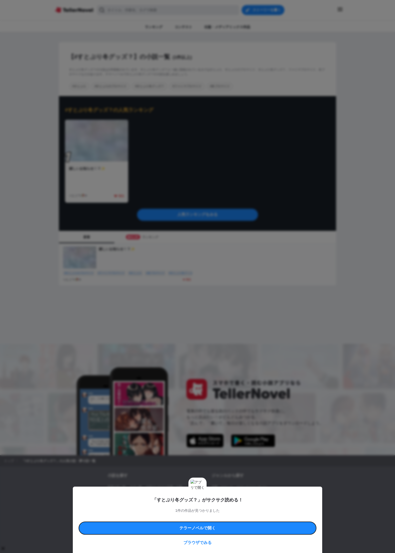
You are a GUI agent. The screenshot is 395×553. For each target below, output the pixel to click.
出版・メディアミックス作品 (127, 495)
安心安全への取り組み (212, 518)
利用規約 (122, 518)
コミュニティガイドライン (180, 518)
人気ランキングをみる (197, 214)
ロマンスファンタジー (252, 487)
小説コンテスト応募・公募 (164, 487)
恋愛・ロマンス (222, 487)
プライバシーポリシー (227, 524)
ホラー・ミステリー (266, 495)
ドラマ (223, 504)
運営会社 (249, 524)
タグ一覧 (136, 487)
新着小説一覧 (117, 487)
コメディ (239, 504)
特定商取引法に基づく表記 (244, 518)
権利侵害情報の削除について (157, 524)
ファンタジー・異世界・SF (230, 495)
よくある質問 (270, 518)
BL (213, 504)
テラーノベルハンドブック (146, 518)
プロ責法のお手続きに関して (194, 524)
